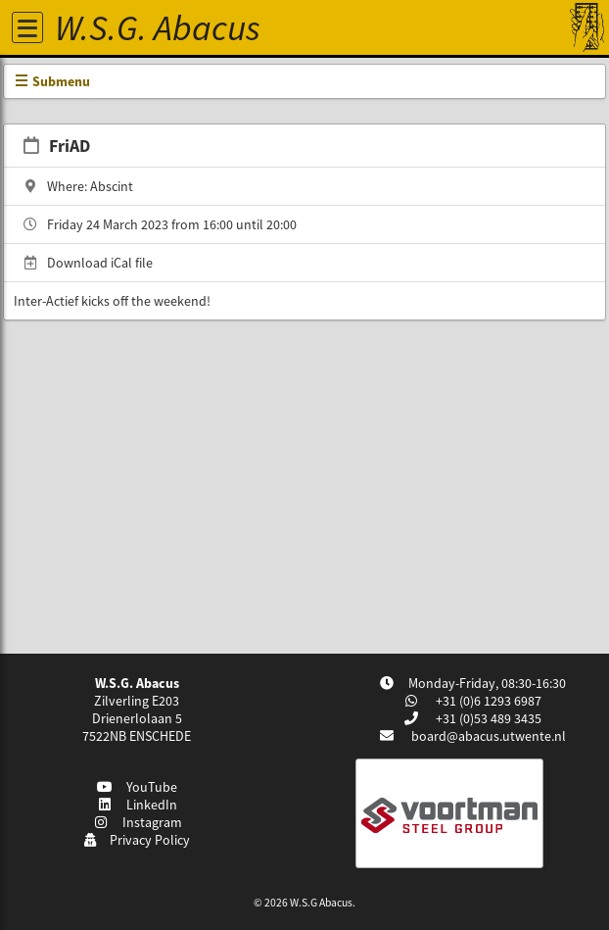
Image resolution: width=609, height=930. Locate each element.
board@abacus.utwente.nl (488, 736)
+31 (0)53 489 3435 (487, 718)
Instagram (137, 822)
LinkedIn (137, 804)
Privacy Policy (136, 840)
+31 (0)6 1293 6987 (487, 701)
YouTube (137, 787)
